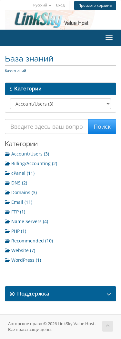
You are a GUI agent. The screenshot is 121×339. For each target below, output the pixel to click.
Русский (42, 5)
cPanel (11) (20, 173)
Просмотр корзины (95, 5)
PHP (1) (15, 231)
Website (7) (20, 250)
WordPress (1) (23, 260)
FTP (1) (15, 212)
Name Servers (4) (26, 221)
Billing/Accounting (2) (31, 163)
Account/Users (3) (27, 154)
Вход (60, 5)
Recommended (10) (29, 241)
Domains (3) (21, 192)
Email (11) (18, 202)
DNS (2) (16, 183)
